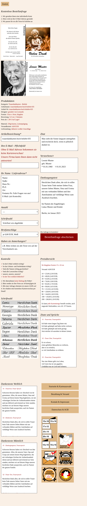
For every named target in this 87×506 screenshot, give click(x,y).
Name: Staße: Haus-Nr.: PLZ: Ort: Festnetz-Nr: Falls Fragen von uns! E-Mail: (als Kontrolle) (20, 188)
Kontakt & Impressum (60, 402)
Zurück (5, 4)
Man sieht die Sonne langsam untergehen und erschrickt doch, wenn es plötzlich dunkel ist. (59, 143)
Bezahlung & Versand (60, 394)
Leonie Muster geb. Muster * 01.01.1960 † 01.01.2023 (59, 165)
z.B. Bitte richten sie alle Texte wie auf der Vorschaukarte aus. (20, 249)
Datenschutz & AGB (60, 409)
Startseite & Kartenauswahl (60, 386)
